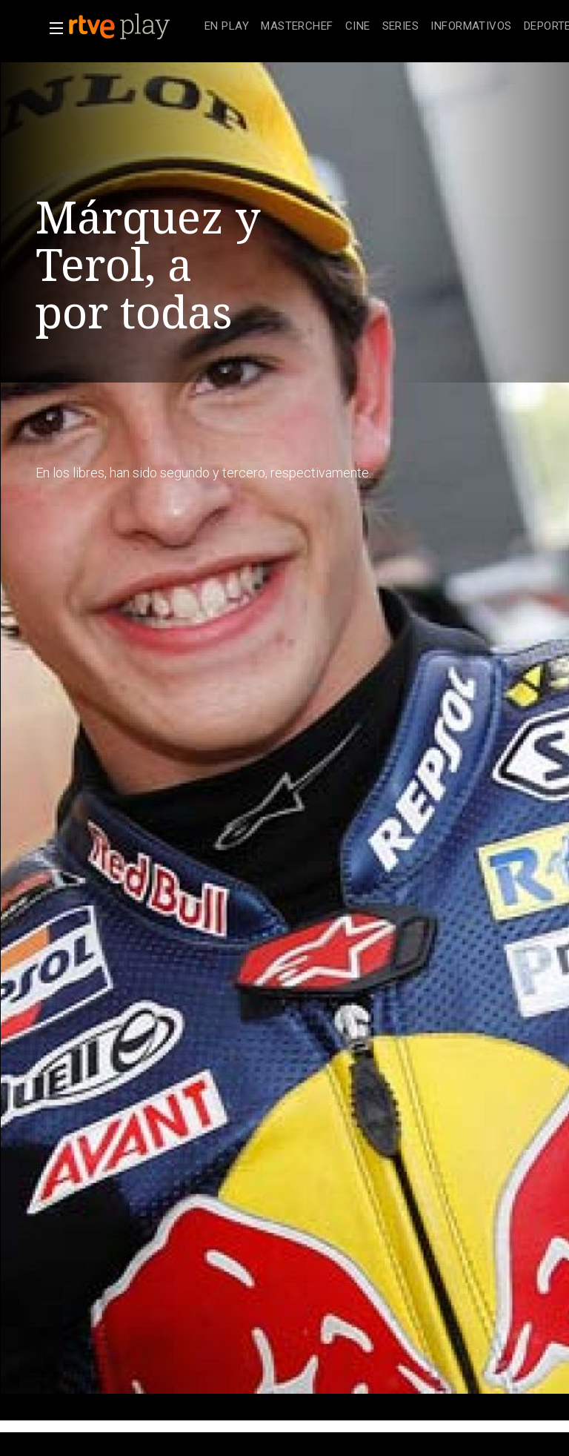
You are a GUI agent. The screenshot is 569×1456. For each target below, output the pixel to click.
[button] (52, 28)
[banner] (133, 27)
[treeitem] (226, 27)
